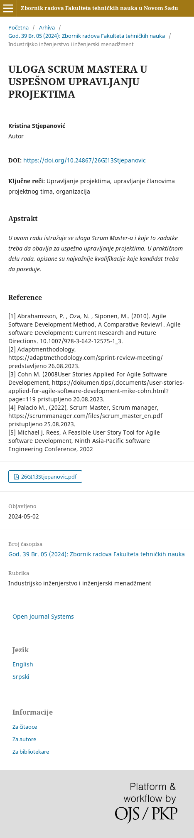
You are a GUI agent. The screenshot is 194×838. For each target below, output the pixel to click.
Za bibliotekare (30, 751)
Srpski (20, 677)
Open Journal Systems (43, 616)
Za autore (24, 739)
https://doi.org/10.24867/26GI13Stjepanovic (84, 160)
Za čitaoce (24, 726)
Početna (18, 27)
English (22, 664)
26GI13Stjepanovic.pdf (48, 476)
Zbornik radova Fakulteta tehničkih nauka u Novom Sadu (99, 8)
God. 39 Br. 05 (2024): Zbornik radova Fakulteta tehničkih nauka (86, 35)
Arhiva (47, 27)
